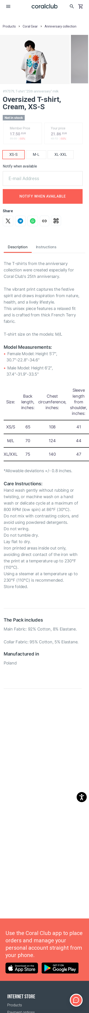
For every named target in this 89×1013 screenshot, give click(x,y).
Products (14, 1005)
